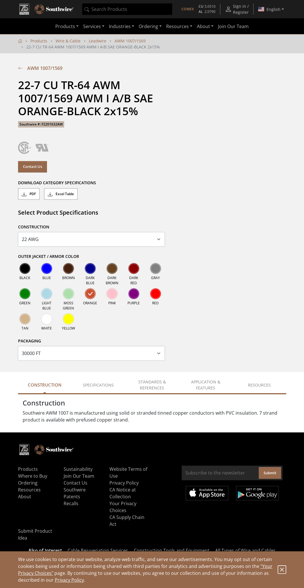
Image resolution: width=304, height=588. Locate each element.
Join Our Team (233, 26)
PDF (29, 194)
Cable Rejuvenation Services (98, 550)
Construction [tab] (45, 385)
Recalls (71, 503)
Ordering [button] (148, 26)
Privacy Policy (69, 580)
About (24, 496)
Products (38, 41)
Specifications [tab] (98, 385)
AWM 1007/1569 (130, 41)
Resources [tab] (259, 385)
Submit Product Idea (35, 534)
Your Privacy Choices (122, 506)
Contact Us (32, 166)
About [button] (203, 26)
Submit (270, 472)
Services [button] (92, 26)
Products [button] (65, 26)
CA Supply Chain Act (126, 520)
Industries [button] (120, 26)
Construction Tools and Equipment (171, 550)
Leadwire (97, 41)
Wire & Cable (68, 41)
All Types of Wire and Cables (245, 550)
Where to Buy (32, 476)
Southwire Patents (75, 493)
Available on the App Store (207, 493)
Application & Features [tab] (205, 385)
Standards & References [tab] (152, 385)
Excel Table (61, 194)
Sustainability (78, 469)
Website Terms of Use (128, 472)
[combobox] (127, 9)
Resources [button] (177, 26)
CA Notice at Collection (122, 493)
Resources (29, 490)
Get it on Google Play (257, 493)
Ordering (28, 483)
